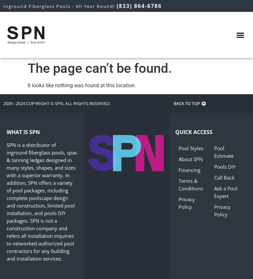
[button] (240, 35)
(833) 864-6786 (139, 6)
